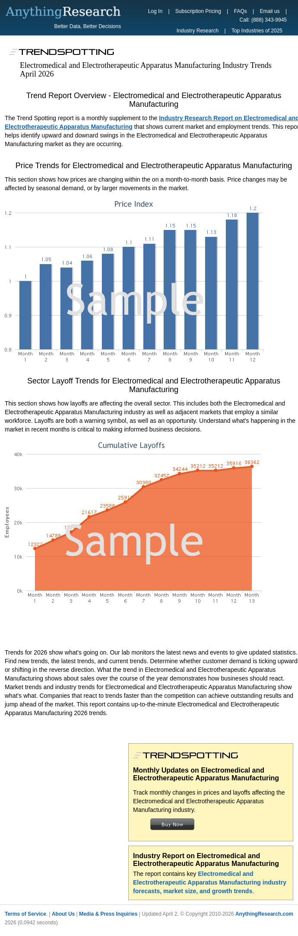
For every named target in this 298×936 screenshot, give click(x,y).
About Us (63, 914)
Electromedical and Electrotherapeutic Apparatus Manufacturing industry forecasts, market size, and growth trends (209, 882)
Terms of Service (25, 914)
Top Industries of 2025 (256, 31)
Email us (270, 11)
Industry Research (198, 31)
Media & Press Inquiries (108, 914)
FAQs (240, 11)
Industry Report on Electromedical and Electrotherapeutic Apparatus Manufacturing (206, 859)
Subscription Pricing (198, 11)
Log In (155, 11)
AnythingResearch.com (264, 914)
